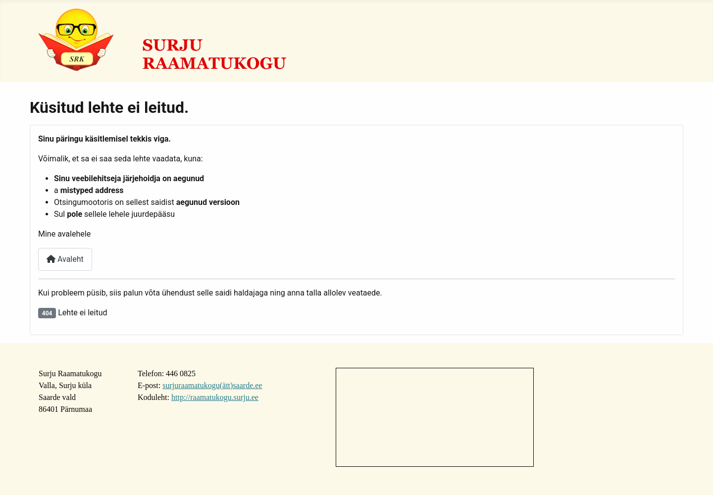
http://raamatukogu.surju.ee (214, 397)
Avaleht (65, 259)
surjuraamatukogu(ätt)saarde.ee (212, 385)
